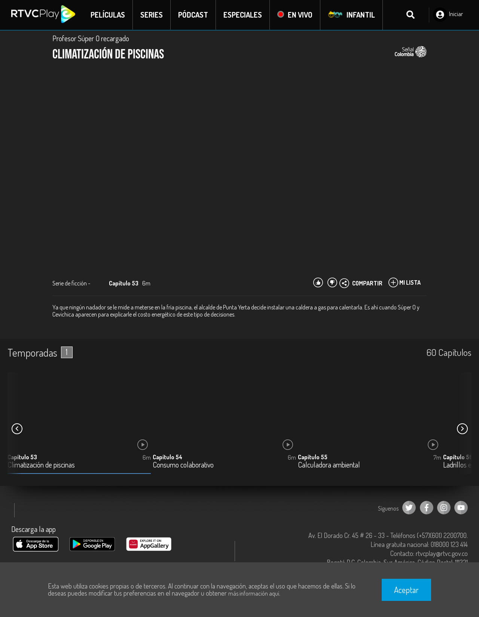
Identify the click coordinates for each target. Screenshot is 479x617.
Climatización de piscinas (41, 465)
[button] (462, 429)
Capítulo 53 (22, 457)
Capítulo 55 (312, 457)
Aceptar (406, 589)
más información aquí (253, 593)
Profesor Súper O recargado (90, 38)
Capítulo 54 (167, 457)
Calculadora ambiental (329, 465)
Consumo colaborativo (183, 465)
